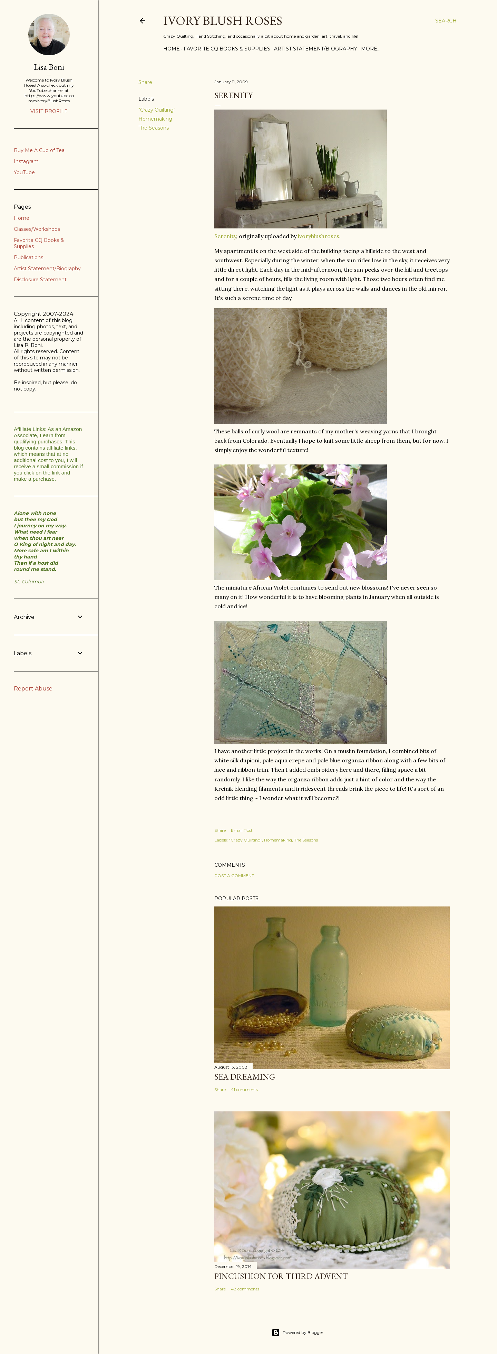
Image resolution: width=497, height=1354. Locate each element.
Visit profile (49, 111)
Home (171, 49)
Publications (28, 257)
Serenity (225, 236)
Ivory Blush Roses (222, 20)
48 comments (245, 1288)
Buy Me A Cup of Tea (39, 150)
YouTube (24, 172)
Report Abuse (33, 688)
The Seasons (153, 128)
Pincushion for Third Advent (281, 1276)
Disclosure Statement (40, 279)
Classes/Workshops (37, 229)
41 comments (244, 1089)
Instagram (26, 161)
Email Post (242, 830)
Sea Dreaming (244, 1076)
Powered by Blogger (297, 1332)
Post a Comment (234, 875)
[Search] (446, 20)
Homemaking (155, 119)
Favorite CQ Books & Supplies (227, 49)
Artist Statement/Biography (315, 49)
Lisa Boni (49, 67)
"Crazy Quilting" (156, 110)
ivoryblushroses (318, 236)
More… (370, 49)
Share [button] (145, 82)
